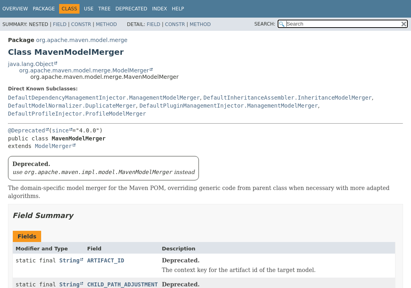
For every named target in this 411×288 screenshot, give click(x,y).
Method (106, 24)
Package (44, 9)
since (60, 130)
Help (178, 9)
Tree (104, 9)
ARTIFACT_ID (105, 260)
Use (88, 9)
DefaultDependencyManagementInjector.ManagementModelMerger (104, 97)
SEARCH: (265, 24)
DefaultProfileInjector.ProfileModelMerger (77, 113)
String (70, 260)
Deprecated (131, 9)
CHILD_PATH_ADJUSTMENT (122, 284)
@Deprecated (26, 130)
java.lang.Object (31, 64)
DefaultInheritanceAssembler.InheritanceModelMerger (287, 97)
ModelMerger (53, 146)
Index (159, 9)
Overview (15, 9)
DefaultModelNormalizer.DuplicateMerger (72, 105)
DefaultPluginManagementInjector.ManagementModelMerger (228, 105)
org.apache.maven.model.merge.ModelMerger (84, 70)
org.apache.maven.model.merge (81, 40)
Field (59, 24)
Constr (81, 24)
